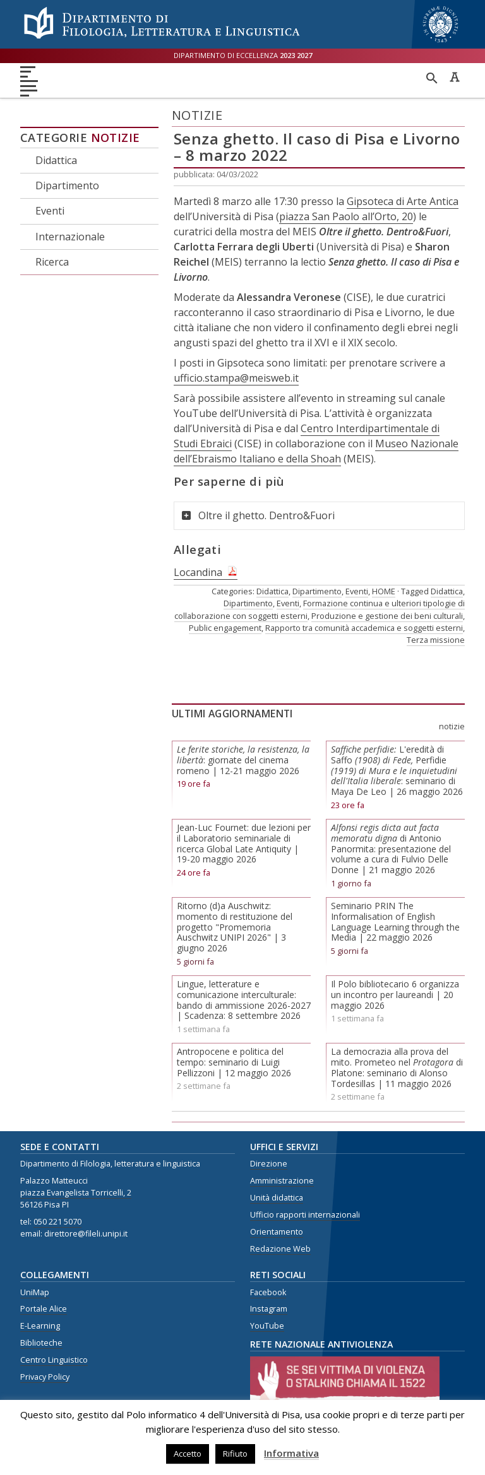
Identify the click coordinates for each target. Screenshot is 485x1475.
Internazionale (70, 237)
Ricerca (52, 262)
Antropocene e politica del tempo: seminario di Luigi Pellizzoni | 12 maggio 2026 (234, 1062)
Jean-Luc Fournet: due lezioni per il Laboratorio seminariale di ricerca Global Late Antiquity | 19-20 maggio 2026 (244, 843)
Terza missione (436, 639)
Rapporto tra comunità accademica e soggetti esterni (364, 627)
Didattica (56, 160)
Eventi (49, 211)
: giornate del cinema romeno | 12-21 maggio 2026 (243, 760)
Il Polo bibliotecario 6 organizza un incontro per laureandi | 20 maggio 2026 (395, 994)
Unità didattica (276, 1197)
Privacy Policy (44, 1377)
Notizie (115, 137)
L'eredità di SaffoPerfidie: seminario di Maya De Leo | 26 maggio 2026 (397, 770)
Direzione (268, 1163)
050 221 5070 (57, 1221)
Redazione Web (280, 1248)
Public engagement (225, 627)
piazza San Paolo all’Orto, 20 (346, 216)
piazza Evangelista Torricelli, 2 (75, 1192)
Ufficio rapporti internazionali (305, 1214)
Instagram (268, 1308)
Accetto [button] (187, 1453)
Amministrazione (282, 1180)
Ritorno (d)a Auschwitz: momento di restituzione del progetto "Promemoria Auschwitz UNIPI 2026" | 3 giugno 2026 (234, 927)
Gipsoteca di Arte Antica (402, 201)
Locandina (198, 572)
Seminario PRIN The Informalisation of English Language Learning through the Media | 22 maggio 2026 (395, 921)
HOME (383, 591)
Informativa (291, 1453)
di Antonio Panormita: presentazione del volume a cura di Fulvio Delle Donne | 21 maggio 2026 (391, 848)
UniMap (34, 1292)
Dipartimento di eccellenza (243, 55)
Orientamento (276, 1231)
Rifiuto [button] (235, 1453)
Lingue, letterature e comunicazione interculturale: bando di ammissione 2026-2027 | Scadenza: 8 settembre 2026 (244, 999)
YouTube (267, 1325)
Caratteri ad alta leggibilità (455, 77)
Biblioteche (41, 1342)
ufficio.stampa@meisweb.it (236, 378)
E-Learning (40, 1325)
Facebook (268, 1292)
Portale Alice (43, 1308)
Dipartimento (67, 185)
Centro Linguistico (54, 1360)
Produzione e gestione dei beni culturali (387, 615)
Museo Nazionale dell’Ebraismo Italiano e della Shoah (316, 451)
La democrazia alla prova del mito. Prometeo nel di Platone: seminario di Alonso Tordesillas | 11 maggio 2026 (397, 1067)
